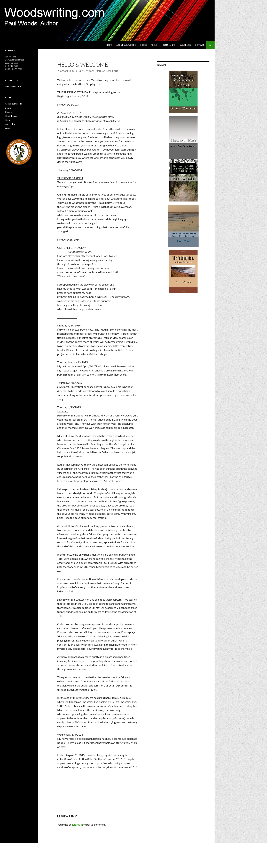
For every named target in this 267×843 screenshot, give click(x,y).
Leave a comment (108, 71)
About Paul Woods (126, 45)
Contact (199, 45)
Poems (154, 45)
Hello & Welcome (13, 86)
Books (143, 45)
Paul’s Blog (185, 45)
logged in (77, 824)
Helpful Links (168, 45)
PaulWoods (88, 71)
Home (109, 45)
